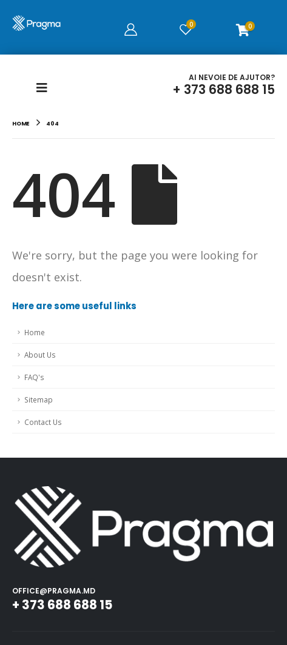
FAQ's (34, 377)
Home (34, 332)
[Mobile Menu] (45, 88)
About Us (40, 354)
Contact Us (43, 422)
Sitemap (38, 399)
